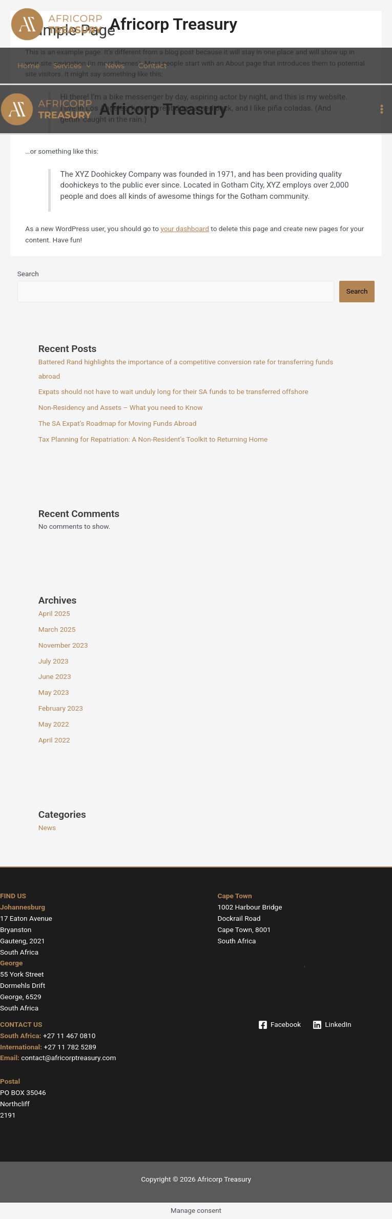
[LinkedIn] (332, 1024)
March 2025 (57, 629)
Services (72, 66)
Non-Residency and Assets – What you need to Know (120, 407)
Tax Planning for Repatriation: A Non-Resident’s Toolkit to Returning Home (153, 439)
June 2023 (54, 676)
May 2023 (53, 692)
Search (28, 274)
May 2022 (53, 724)
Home (28, 65)
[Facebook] (279, 1024)
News (115, 65)
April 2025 (54, 613)
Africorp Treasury (174, 24)
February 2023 (60, 708)
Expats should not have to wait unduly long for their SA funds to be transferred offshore (173, 391)
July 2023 (53, 661)
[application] (86, 66)
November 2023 (63, 645)
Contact (152, 65)
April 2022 (54, 740)
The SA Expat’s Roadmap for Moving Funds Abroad (117, 423)
